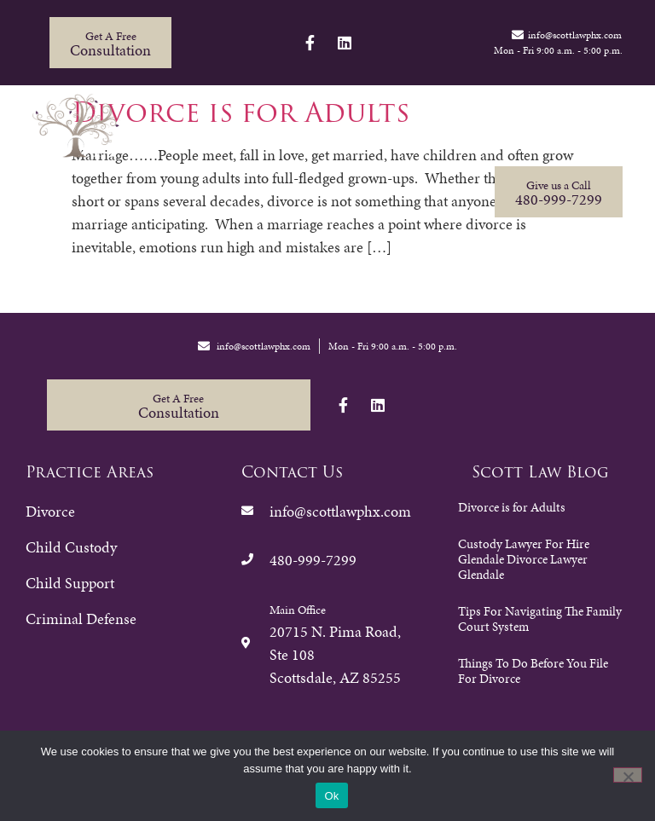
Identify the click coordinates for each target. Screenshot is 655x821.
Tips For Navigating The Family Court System (540, 619)
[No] (627, 775)
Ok (331, 795)
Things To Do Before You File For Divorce (533, 671)
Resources (458, 131)
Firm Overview (355, 131)
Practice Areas (231, 131)
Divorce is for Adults (511, 507)
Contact (542, 131)
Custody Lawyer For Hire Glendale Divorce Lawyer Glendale (523, 559)
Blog (611, 131)
